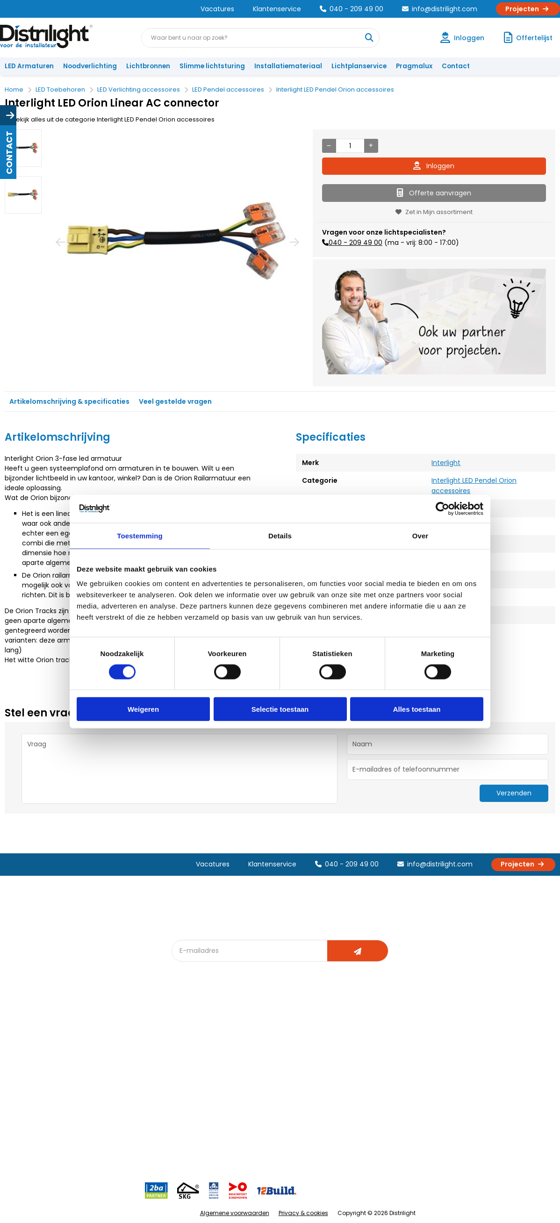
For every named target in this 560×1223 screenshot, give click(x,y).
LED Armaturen (29, 66)
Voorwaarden (114, 1079)
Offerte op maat (201, 1064)
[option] (23, 148)
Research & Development (384, 1095)
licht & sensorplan (288, 1064)
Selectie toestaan (280, 709)
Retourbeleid (29, 1121)
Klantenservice (277, 9)
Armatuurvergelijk (288, 1079)
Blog (184, 1033)
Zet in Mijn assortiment (434, 211)
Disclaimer (109, 1095)
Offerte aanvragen (434, 193)
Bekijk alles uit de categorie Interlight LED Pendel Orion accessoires (110, 119)
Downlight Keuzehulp (209, 1126)
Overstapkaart (199, 1095)
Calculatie (360, 1048)
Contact (456, 66)
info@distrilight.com (439, 9)
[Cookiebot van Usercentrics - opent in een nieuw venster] (442, 508)
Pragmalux (414, 66)
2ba (183, 1141)
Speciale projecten (290, 1095)
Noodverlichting (90, 66)
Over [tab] (420, 535)
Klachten (22, 1048)
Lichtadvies (278, 1033)
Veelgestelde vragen (125, 1126)
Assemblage (365, 1033)
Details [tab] (280, 535)
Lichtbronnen (148, 66)
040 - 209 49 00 (351, 9)
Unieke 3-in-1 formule (125, 1048)
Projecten (528, 9)
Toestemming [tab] (140, 535)
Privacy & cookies (303, 1213)
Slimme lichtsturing (212, 66)
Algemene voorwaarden (234, 1213)
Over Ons (107, 1033)
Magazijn (359, 1064)
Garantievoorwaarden (43, 1064)
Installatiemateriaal (288, 66)
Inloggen (433, 166)
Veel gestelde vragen (175, 401)
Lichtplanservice (359, 66)
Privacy (104, 1110)
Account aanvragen (39, 1033)
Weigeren (143, 709)
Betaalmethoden (35, 1079)
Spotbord (191, 1110)
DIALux (186, 1048)
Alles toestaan (417, 709)
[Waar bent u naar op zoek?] (369, 38)
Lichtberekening (285, 1048)
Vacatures (217, 9)
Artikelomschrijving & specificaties (69, 401)
